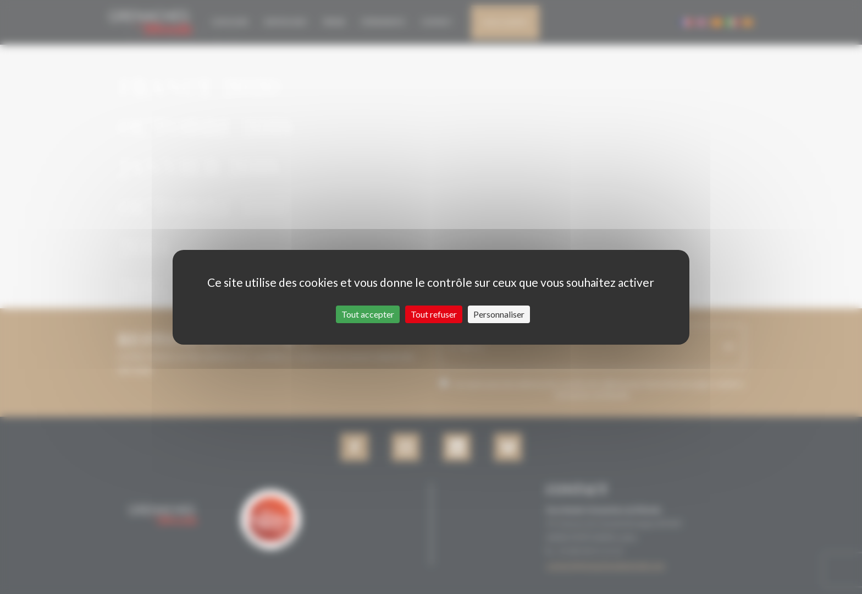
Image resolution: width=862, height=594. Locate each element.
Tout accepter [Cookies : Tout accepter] (367, 314)
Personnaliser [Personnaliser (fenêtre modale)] (498, 314)
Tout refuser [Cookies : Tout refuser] (434, 314)
